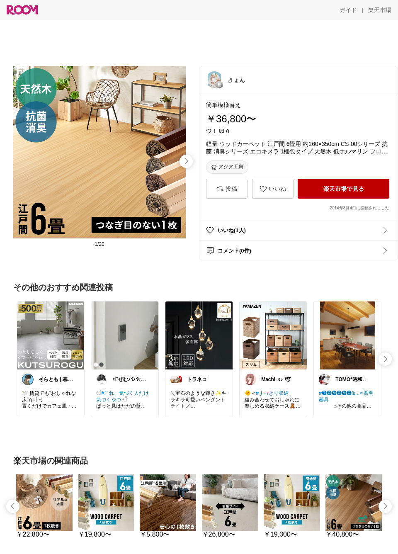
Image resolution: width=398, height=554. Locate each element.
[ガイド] (348, 10)
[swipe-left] (12, 506)
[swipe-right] (186, 161)
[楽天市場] (379, 10)
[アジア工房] (227, 167)
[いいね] (273, 189)
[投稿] (227, 189)
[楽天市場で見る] (343, 189)
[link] (50, 335)
